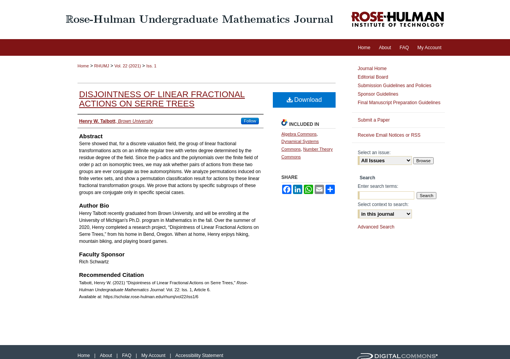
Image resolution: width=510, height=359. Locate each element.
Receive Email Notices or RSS (389, 135)
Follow (250, 121)
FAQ (127, 355)
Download (304, 99)
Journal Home (372, 68)
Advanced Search (376, 227)
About (107, 355)
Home (83, 66)
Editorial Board (373, 77)
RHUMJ (101, 66)
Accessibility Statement (199, 355)
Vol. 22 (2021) (127, 66)
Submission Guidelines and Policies (394, 85)
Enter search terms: (378, 186)
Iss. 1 (151, 66)
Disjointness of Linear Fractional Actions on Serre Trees (162, 98)
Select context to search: (383, 204)
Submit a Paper (374, 120)
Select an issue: (374, 152)
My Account (154, 355)
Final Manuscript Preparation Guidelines (399, 102)
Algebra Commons (299, 134)
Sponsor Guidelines (378, 94)
